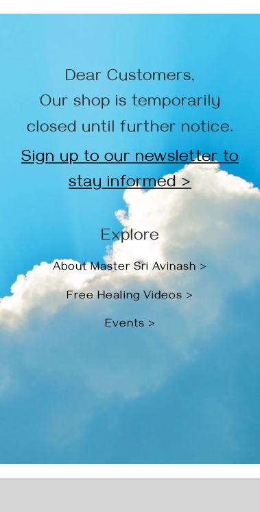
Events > (130, 325)
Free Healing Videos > (130, 297)
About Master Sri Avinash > (130, 268)
